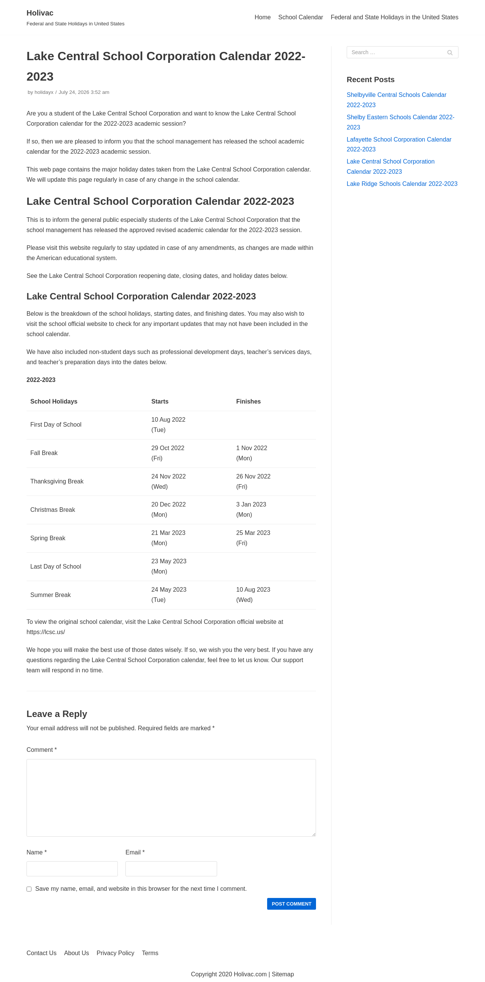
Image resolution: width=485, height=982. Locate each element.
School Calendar (300, 17)
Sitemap (283, 974)
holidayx (43, 92)
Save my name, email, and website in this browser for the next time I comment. (141, 888)
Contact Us (41, 953)
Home (263, 17)
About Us (76, 953)
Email (135, 852)
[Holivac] (76, 17)
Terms (150, 953)
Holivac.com (250, 974)
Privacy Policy (116, 953)
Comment (42, 750)
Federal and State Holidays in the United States (394, 17)
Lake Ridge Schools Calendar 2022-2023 (402, 184)
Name (37, 852)
